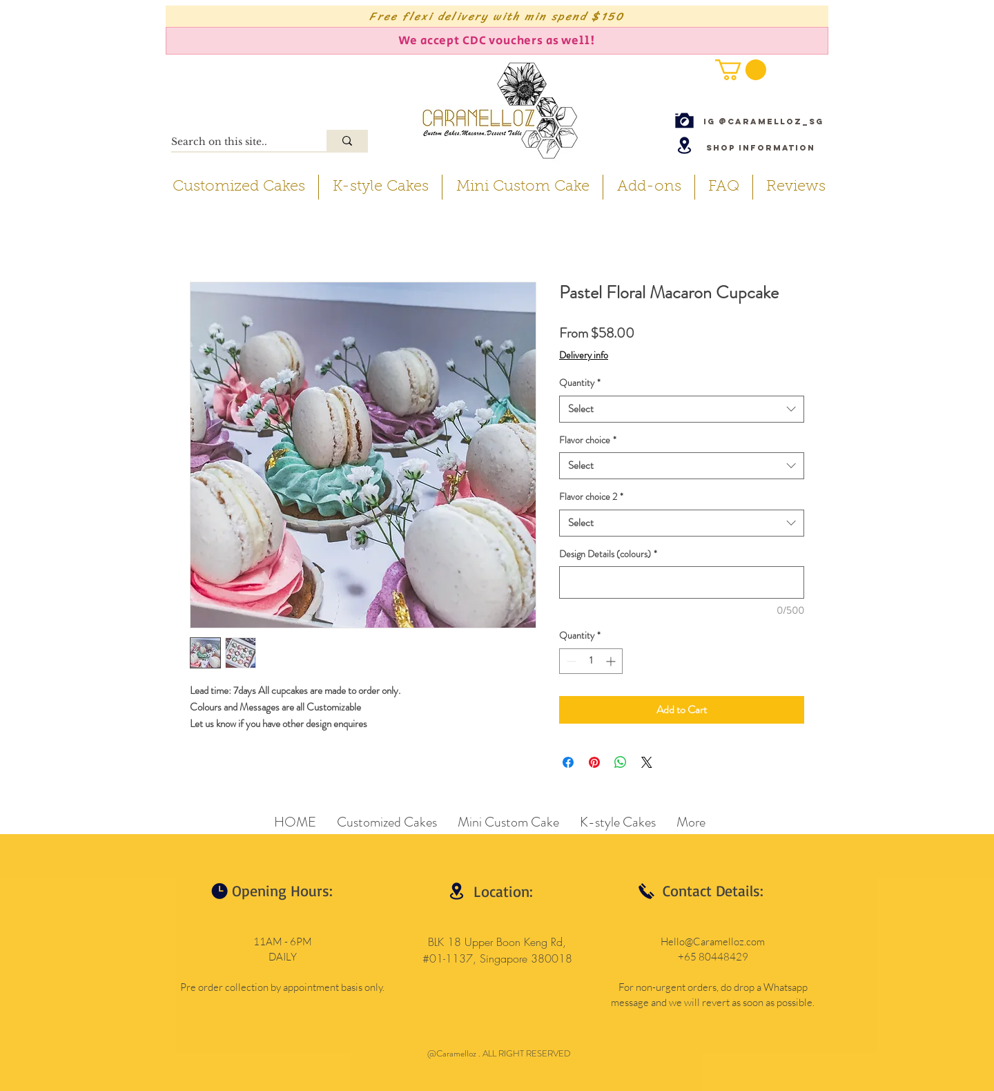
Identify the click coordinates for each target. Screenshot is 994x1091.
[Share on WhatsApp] (620, 762)
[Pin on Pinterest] (594, 762)
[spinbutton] (590, 661)
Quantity (580, 382)
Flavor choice (587, 440)
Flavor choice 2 (591, 496)
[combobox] (681, 409)
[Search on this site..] (234, 142)
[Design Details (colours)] (681, 582)
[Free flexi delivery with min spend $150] (497, 16)
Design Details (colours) (608, 554)
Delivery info (583, 355)
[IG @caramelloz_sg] (763, 121)
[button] (740, 69)
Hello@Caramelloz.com (713, 941)
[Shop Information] (760, 147)
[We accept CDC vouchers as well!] (497, 41)
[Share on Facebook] (568, 762)
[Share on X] (647, 762)
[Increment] (612, 661)
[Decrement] (569, 661)
